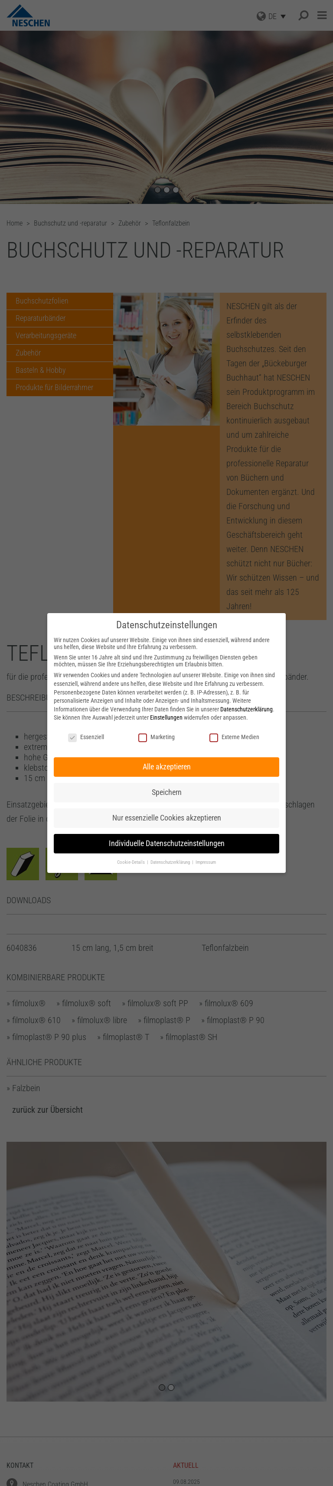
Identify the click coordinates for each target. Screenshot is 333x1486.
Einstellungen (166, 717)
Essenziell (86, 736)
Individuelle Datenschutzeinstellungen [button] (167, 843)
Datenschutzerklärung (246, 709)
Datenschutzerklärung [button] (170, 862)
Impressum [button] (206, 862)
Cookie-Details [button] (131, 862)
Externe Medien (234, 736)
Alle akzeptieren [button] (167, 766)
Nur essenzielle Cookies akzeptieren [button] (166, 818)
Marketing (156, 736)
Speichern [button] (167, 792)
